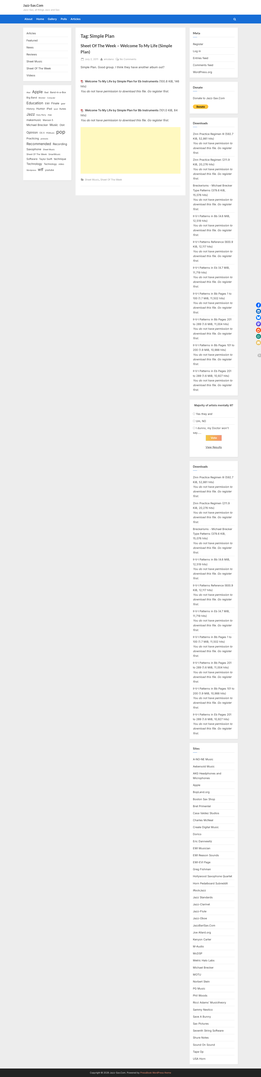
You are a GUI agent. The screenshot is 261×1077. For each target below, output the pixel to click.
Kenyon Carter (202, 939)
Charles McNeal (203, 820)
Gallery (52, 19)
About (28, 19)
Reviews (31, 54)
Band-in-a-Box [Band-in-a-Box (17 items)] (58, 92)
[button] (258, 305)
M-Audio (198, 946)
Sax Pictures (201, 1023)
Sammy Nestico (203, 1009)
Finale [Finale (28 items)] (55, 103)
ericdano (109, 59)
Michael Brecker (203, 967)
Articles (76, 19)
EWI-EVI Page (201, 862)
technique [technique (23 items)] (60, 159)
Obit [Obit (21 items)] (62, 125)
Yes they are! (204, 414)
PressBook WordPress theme (155, 1072)
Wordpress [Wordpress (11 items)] (31, 170)
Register (198, 44)
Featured (32, 40)
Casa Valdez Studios (206, 813)
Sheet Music (92, 179)
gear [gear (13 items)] (63, 103)
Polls (64, 19)
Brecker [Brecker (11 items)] (42, 98)
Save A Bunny (202, 1016)
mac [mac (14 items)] (50, 115)
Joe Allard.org (202, 932)
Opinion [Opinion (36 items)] (32, 132)
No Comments (128, 59)
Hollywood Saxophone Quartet (212, 876)
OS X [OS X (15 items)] (42, 132)
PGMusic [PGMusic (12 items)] (50, 133)
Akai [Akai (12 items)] (28, 92)
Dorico (197, 834)
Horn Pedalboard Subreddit (210, 883)
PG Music (199, 988)
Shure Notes (201, 1037)
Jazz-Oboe (200, 918)
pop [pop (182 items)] (60, 132)
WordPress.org (202, 72)
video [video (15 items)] (61, 164)
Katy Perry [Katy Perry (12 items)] (41, 115)
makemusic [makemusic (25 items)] (33, 120)
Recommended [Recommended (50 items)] (38, 144)
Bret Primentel (202, 806)
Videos (30, 75)
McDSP (197, 953)
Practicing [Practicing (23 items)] (32, 138)
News (30, 47)
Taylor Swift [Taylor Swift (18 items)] (45, 159)
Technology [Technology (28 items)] (34, 164)
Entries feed (200, 58)
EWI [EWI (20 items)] (47, 103)
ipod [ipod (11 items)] (56, 109)
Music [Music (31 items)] (54, 125)
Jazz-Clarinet (201, 904)
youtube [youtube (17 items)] (49, 170)
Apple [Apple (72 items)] (37, 92)
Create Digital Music (206, 827)
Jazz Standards (203, 897)
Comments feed (203, 65)
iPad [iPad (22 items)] (49, 108)
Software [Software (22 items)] (31, 159)
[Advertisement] (130, 150)
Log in (197, 51)
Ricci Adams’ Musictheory (209, 1002)
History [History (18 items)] (30, 108)
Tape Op (198, 1051)
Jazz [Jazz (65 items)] (30, 114)
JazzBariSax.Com (204, 925)
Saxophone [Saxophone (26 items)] (33, 149)
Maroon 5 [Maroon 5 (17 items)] (48, 120)
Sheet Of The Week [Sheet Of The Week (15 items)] (36, 154)
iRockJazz (199, 890)
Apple (196, 785)
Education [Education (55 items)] (34, 103)
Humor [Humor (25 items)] (40, 108)
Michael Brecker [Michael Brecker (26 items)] (37, 125)
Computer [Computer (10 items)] (51, 98)
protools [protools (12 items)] (44, 139)
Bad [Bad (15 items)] (46, 92)
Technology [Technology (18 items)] (50, 164)
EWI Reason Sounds (206, 855)
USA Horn (199, 1058)
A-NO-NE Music (203, 759)
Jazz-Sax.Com (33, 5)
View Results (214, 447)
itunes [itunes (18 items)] (62, 108)
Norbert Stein (201, 981)
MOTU (197, 974)
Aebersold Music (204, 766)
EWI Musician (201, 848)
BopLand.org (201, 792)
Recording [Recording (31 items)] (60, 144)
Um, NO (201, 421)
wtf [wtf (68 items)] (40, 169)
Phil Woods (200, 995)
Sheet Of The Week (111, 179)
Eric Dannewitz (202, 841)
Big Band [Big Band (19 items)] (31, 97)
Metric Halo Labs (204, 960)
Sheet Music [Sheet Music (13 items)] (49, 149)
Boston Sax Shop (204, 799)
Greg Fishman (202, 869)
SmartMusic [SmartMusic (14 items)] (54, 154)
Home (40, 19)
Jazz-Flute (199, 911)
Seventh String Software (208, 1030)
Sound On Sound (204, 1044)
